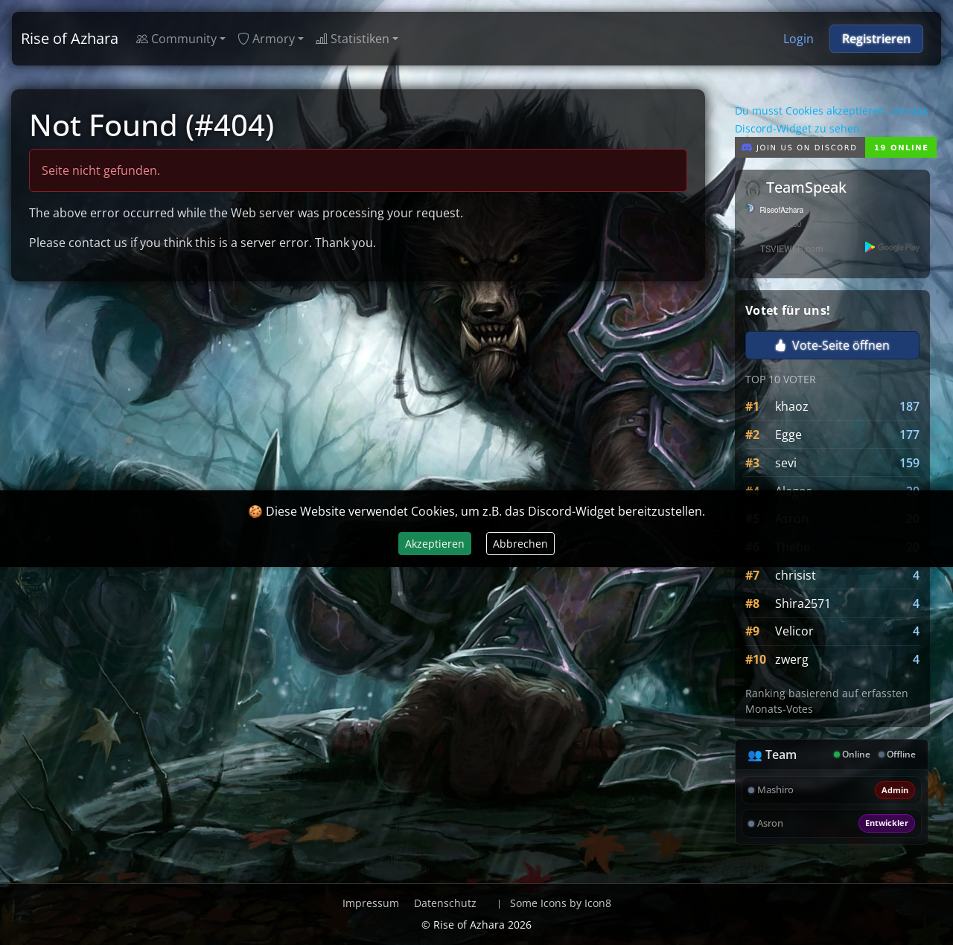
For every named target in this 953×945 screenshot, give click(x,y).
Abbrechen (520, 543)
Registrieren (876, 39)
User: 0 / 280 (781, 224)
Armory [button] (266, 39)
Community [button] (176, 39)
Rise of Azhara (69, 38)
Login (798, 39)
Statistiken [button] (352, 39)
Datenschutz (445, 903)
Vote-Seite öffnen (832, 345)
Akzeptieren (435, 543)
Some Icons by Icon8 (560, 903)
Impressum (370, 903)
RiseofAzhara (782, 210)
